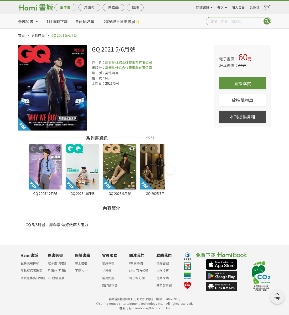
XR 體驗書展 (56, 278)
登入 (220, 6)
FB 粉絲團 (136, 263)
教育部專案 (164, 285)
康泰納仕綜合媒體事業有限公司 (128, 62)
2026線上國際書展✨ (122, 21)
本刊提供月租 (242, 117)
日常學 (113, 7)
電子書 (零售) (57, 263)
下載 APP (81, 270)
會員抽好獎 (84, 21)
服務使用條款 (30, 263)
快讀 (135, 7)
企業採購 (162, 278)
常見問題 (108, 278)
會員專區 (108, 263)
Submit (267, 21)
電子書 (65, 7)
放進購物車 (242, 100)
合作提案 (162, 270)
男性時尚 (38, 35)
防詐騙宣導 (110, 285)
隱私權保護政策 (31, 270)
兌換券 (254, 6)
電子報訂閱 (137, 278)
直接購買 (242, 83)
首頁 (21, 35)
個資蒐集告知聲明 (33, 278)
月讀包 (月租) (57, 270)
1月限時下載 (57, 21)
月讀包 (89, 7)
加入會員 (238, 6)
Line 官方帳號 (139, 270)
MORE (150, 137)
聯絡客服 (162, 263)
